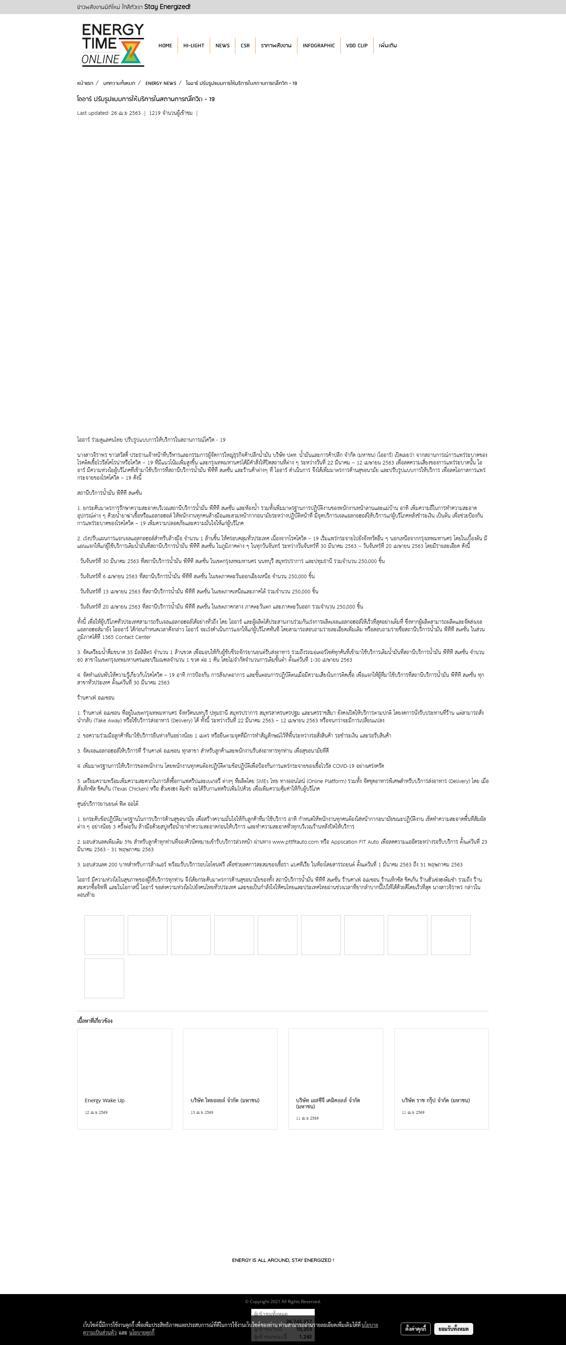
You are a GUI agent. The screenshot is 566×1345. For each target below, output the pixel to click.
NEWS (222, 46)
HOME (165, 46)
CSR (245, 46)
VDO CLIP (357, 46)
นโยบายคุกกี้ (141, 1332)
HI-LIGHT (193, 46)
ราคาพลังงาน (276, 46)
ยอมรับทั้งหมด (454, 1328)
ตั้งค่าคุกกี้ (415, 1328)
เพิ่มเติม (388, 46)
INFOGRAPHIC (319, 46)
